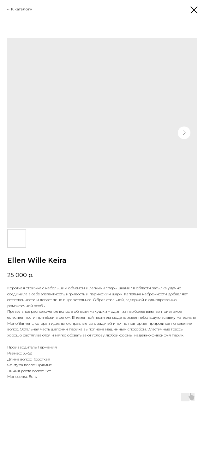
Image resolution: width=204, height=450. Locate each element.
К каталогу (21, 9)
